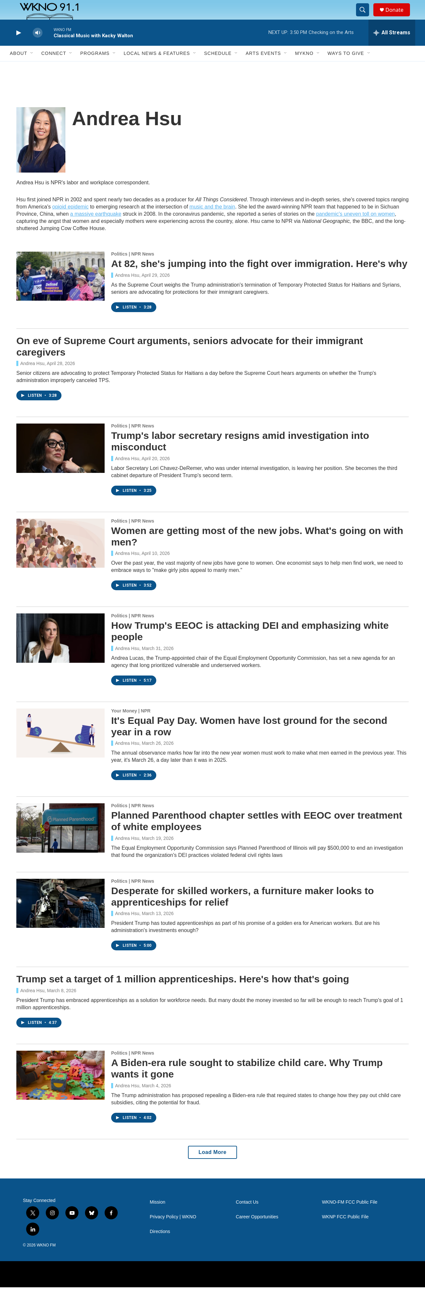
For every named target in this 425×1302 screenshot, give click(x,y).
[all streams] (391, 47)
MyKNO (304, 68)
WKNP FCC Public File (345, 1231)
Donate (398, 17)
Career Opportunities (257, 1231)
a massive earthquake (96, 228)
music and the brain (212, 221)
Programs (95, 68)
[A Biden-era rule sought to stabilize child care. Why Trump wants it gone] (60, 1089)
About (18, 68)
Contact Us (247, 1216)
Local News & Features (157, 68)
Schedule (217, 68)
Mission (157, 1216)
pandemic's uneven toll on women (355, 228)
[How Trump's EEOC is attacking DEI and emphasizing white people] (60, 652)
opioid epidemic (70, 221)
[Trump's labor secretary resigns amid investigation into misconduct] (60, 462)
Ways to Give (346, 68)
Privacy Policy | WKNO (173, 1231)
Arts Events (263, 68)
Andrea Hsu (127, 289)
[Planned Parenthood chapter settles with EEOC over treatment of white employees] (60, 842)
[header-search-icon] (365, 17)
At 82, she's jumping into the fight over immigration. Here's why (259, 278)
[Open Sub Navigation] (32, 68)
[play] (18, 47)
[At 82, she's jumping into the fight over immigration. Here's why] (60, 290)
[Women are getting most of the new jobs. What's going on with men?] (60, 557)
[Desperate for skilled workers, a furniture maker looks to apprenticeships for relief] (60, 918)
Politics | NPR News (132, 268)
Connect (53, 68)
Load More (212, 1167)
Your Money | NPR (130, 725)
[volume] (37, 47)
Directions (160, 1246)
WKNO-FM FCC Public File (350, 1216)
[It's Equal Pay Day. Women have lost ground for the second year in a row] (60, 747)
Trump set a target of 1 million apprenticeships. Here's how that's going (182, 993)
